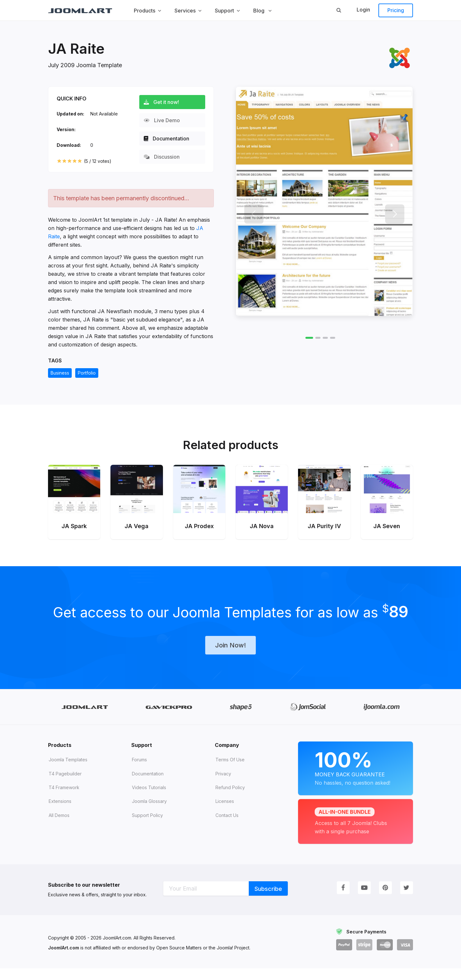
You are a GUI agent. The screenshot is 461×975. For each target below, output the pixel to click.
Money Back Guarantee (355, 774)
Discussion (164, 157)
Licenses (224, 808)
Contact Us (227, 822)
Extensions (60, 808)
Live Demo (164, 120)
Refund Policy (230, 794)
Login (363, 9)
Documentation (169, 138)
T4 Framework (64, 794)
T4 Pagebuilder (65, 780)
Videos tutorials (149, 794)
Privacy (223, 780)
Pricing (395, 10)
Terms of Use (230, 766)
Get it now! (164, 102)
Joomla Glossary (149, 808)
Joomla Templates (68, 766)
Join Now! (230, 651)
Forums (139, 766)
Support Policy (147, 822)
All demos (59, 822)
